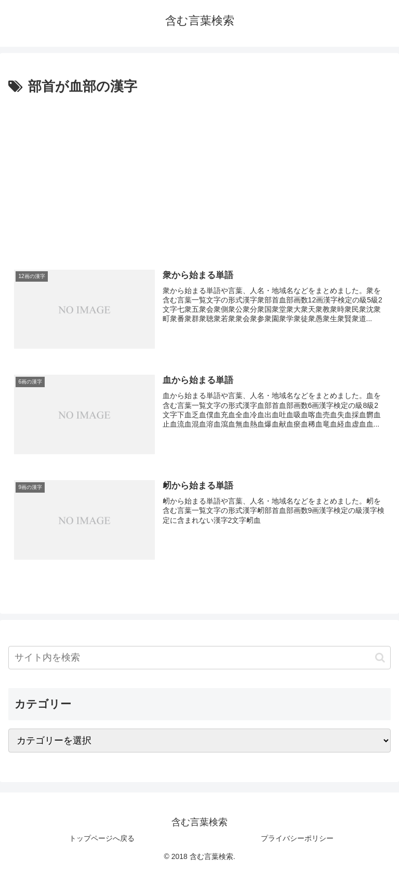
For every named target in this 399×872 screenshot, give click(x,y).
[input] (199, 657)
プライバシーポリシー (297, 838)
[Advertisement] (199, 176)
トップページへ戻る (102, 838)
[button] (380, 658)
